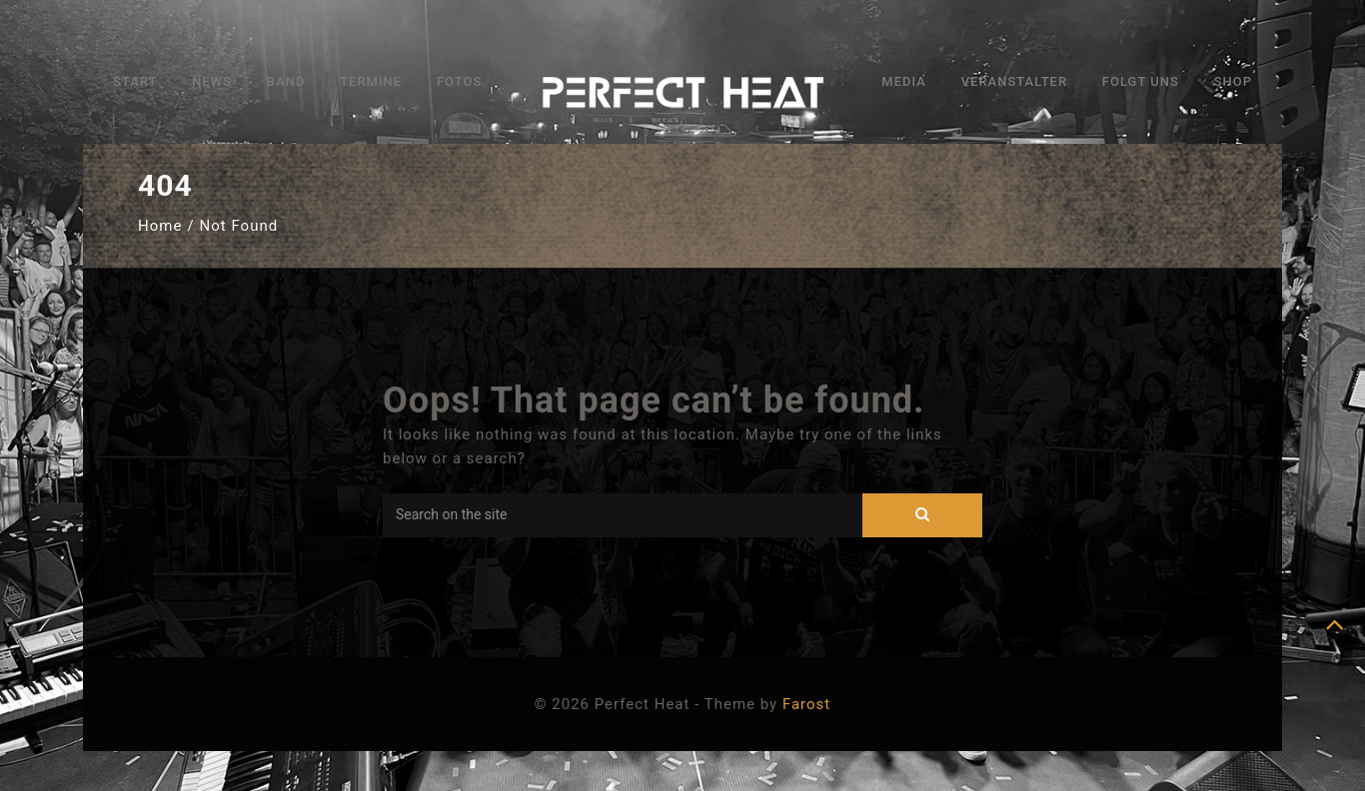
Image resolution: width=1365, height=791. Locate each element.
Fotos (459, 81)
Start (135, 81)
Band (286, 81)
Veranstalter (1014, 81)
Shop (1233, 81)
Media (903, 81)
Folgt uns (1140, 81)
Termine (371, 81)
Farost (806, 704)
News (212, 81)
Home (160, 226)
